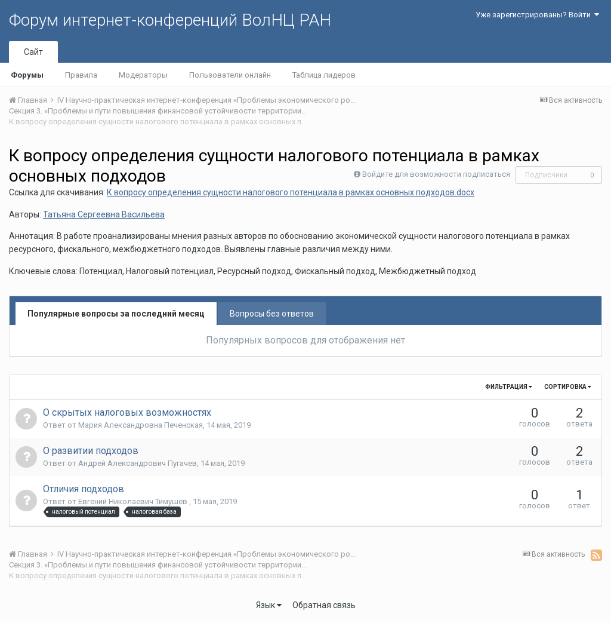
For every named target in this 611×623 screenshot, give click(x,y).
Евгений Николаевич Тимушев (133, 501)
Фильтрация (508, 386)
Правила (81, 74)
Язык (269, 605)
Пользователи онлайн (230, 74)
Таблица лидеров (324, 74)
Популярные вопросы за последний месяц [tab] (116, 313)
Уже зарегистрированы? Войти (537, 14)
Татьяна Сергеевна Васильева (104, 214)
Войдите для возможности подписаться (436, 174)
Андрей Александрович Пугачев (137, 463)
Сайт (33, 52)
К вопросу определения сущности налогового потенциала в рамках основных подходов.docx (290, 192)
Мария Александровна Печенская (140, 425)
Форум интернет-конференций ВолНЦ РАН (170, 20)
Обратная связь (324, 605)
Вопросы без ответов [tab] (272, 313)
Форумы (27, 74)
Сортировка (567, 386)
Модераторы (143, 74)
